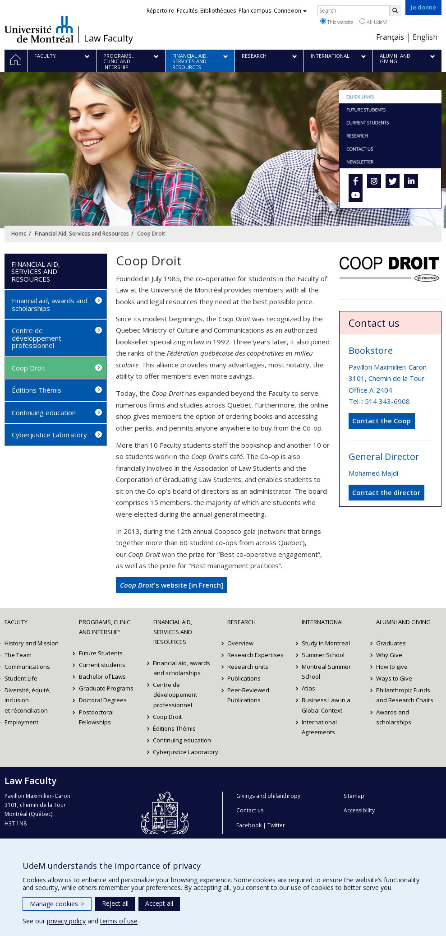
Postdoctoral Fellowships (96, 717)
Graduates (391, 643)
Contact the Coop (381, 420)
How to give (392, 667)
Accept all (159, 903)
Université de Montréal (39, 29)
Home (19, 233)
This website (336, 21)
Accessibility (359, 810)
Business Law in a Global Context (326, 705)
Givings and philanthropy (268, 796)
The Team (18, 655)
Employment (21, 722)
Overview (240, 643)
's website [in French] (171, 584)
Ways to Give (394, 678)
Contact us (249, 810)
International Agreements (319, 727)
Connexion (290, 10)
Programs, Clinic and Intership (104, 627)
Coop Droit (29, 367)
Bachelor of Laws (102, 676)
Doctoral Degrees (103, 700)
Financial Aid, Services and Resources (82, 233)
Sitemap (354, 796)
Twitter (276, 825)
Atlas (308, 688)
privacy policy (66, 921)
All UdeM (373, 21)
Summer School (323, 655)
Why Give (389, 655)
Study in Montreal (326, 643)
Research (241, 622)
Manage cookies (57, 903)
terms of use (119, 921)
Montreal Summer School (326, 672)
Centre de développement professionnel (36, 338)
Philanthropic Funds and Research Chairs (404, 695)
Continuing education (44, 412)
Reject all (115, 903)
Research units (247, 667)
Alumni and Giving (403, 622)
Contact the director (386, 492)
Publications (244, 678)
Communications (27, 667)
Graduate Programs (106, 688)
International (323, 622)
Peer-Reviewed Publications (248, 695)
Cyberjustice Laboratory (49, 434)
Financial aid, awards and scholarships (49, 304)
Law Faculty (108, 38)
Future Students (101, 653)
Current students (102, 665)
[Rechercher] (395, 10)
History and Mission (32, 643)
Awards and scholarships (393, 717)
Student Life (21, 678)
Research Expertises (255, 655)
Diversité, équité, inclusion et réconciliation (28, 700)
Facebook (249, 825)
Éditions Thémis (36, 389)
